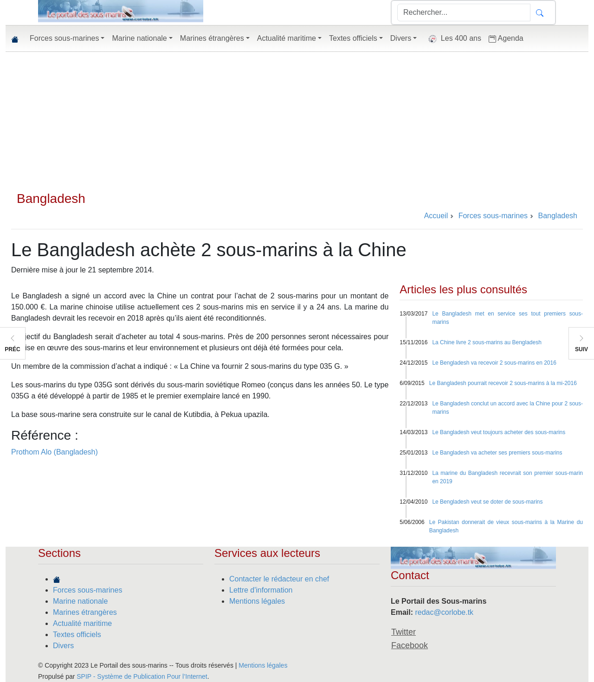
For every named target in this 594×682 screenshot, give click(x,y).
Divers (63, 646)
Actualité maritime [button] (286, 38)
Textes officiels (77, 634)
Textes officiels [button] (353, 38)
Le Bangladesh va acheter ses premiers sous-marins (497, 452)
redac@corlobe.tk (444, 612)
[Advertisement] (297, 121)
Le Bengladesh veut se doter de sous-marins (487, 502)
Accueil (436, 216)
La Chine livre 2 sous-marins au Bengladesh (486, 342)
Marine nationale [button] (139, 38)
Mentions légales (257, 601)
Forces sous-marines (87, 590)
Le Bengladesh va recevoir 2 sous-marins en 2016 (494, 363)
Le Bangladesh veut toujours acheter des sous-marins (498, 432)
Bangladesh (51, 198)
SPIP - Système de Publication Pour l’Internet (142, 676)
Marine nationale (80, 601)
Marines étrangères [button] (212, 38)
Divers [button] (400, 38)
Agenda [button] (506, 38)
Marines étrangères (85, 612)
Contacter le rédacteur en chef (279, 579)
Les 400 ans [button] (452, 39)
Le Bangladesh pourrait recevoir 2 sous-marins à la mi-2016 (503, 383)
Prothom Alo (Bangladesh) (54, 452)
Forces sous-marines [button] (64, 38)
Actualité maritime (82, 623)
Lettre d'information (260, 590)
